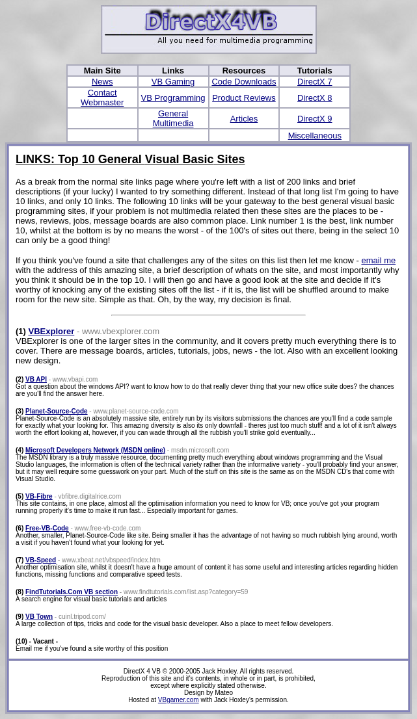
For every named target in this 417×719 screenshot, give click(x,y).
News (102, 81)
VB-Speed (40, 560)
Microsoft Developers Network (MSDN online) (95, 450)
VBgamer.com (178, 699)
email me (378, 260)
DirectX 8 (314, 98)
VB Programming (173, 98)
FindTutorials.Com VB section (71, 591)
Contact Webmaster (102, 97)
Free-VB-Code (47, 528)
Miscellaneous (315, 135)
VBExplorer (52, 331)
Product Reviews (244, 98)
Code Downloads (243, 81)
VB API (36, 379)
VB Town (39, 616)
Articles (244, 119)
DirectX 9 (314, 119)
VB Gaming (173, 81)
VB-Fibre (39, 496)
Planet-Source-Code (56, 411)
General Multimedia (173, 118)
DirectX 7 (314, 81)
